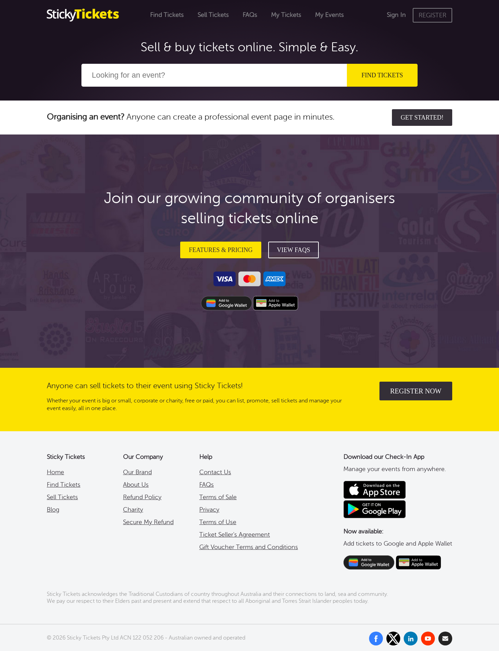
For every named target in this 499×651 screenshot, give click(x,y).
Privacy (209, 509)
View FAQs (293, 249)
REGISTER (432, 15)
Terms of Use (217, 522)
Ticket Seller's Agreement (234, 534)
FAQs (250, 14)
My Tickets (286, 14)
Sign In (396, 14)
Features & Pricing (221, 249)
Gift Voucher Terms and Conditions (248, 547)
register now (415, 391)
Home (55, 472)
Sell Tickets (213, 14)
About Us (136, 484)
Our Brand (137, 472)
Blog (53, 509)
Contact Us (215, 472)
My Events (329, 14)
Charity (133, 509)
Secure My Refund (148, 522)
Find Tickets (167, 14)
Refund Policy (142, 497)
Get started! (422, 117)
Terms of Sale (218, 497)
